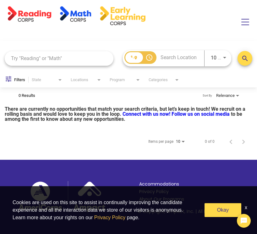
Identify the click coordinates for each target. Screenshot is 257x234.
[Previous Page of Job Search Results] (231, 141)
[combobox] (59, 58)
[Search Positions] (245, 58)
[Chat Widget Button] (244, 221)
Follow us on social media (201, 114)
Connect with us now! (147, 114)
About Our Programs (161, 199)
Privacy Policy (154, 191)
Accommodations (159, 184)
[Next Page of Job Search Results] (243, 141)
